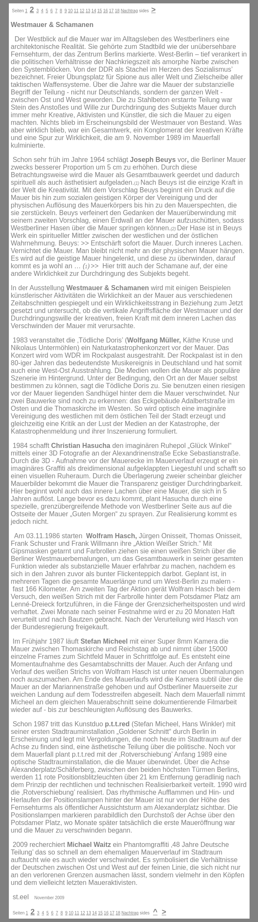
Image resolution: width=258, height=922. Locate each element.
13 (88, 10)
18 (117, 10)
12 (82, 10)
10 (70, 10)
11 (76, 10)
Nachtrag (129, 10)
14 (93, 10)
